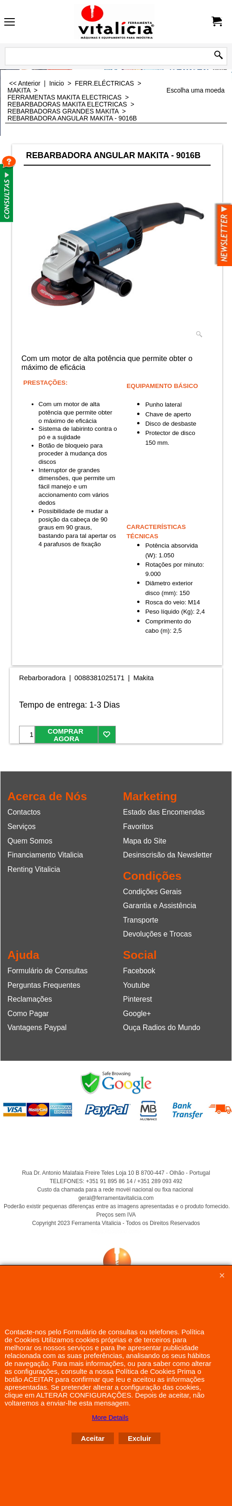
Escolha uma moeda (195, 90)
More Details (110, 1417)
